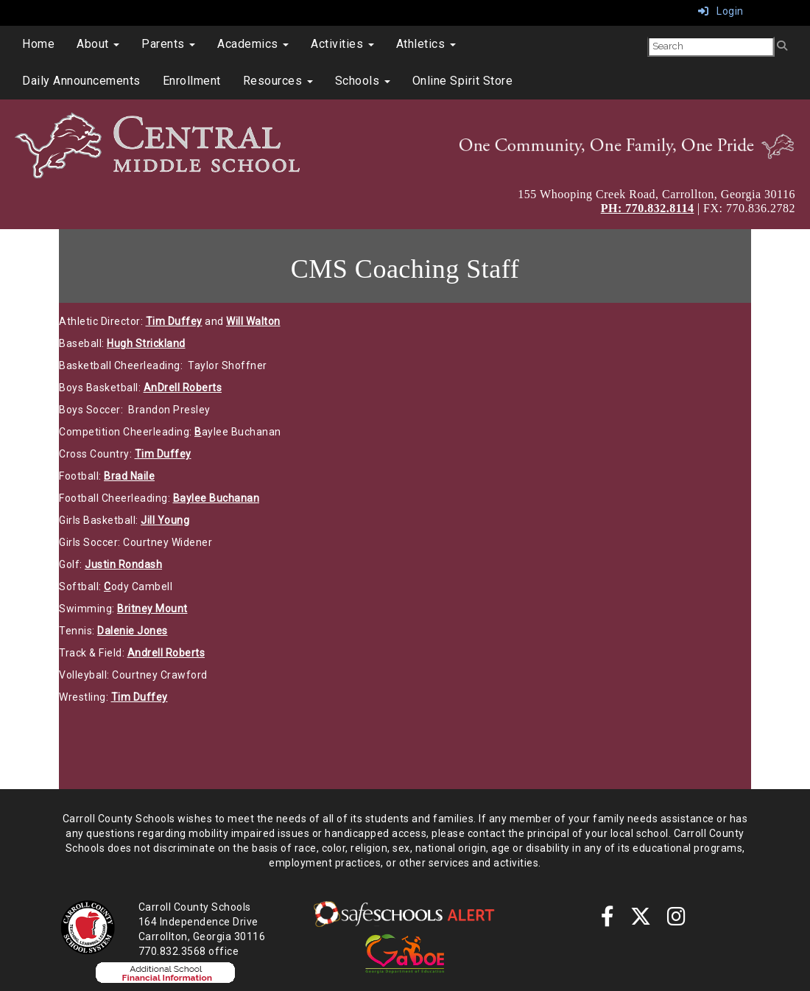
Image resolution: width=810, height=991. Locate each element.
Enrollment (192, 81)
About (98, 44)
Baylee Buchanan (216, 498)
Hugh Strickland (146, 343)
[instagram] (677, 920)
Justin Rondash (123, 564)
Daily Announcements (81, 81)
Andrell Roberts (166, 653)
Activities (342, 44)
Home (38, 44)
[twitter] (641, 920)
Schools (362, 81)
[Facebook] (607, 920)
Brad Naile (129, 476)
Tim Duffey (174, 321)
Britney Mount (152, 608)
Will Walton (253, 321)
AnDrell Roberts (183, 387)
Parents (168, 44)
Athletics (426, 44)
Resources (278, 81)
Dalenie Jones (132, 631)
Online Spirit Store (462, 81)
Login (721, 11)
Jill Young (165, 520)
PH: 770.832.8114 (647, 208)
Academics (253, 44)
